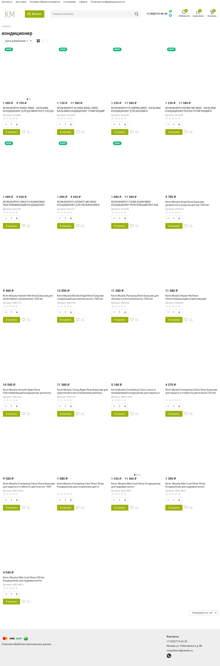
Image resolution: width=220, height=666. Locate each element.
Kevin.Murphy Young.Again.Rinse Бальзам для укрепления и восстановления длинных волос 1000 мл (82, 392)
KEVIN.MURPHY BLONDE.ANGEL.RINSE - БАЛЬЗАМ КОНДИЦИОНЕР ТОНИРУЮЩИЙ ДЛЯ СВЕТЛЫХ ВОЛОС (80, 111)
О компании (69, 2)
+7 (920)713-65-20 (156, 13)
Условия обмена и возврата (45, 2)
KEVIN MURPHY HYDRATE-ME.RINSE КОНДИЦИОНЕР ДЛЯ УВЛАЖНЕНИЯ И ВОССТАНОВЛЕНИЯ (78, 204)
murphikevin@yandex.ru (180, 650)
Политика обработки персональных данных (26, 644)
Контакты (7, 2)
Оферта (83, 2)
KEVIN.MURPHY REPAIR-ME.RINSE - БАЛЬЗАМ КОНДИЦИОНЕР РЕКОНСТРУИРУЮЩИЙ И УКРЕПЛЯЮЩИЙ (190, 111)
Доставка (21, 2)
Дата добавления (17, 41)
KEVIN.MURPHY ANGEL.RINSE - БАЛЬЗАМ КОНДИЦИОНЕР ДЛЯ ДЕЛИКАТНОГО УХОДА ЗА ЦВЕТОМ (28, 111)
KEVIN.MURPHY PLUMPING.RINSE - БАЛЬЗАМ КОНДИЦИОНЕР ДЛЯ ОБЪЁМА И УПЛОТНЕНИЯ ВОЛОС (136, 111)
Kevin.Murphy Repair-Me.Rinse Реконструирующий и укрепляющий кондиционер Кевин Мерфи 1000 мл (185, 298)
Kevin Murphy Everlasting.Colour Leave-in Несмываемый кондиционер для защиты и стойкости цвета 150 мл (135, 392)
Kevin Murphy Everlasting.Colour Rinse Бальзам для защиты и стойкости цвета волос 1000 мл (29, 486)
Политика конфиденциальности (108, 2)
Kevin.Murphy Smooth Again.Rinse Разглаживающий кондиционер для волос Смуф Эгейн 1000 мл (27, 392)
